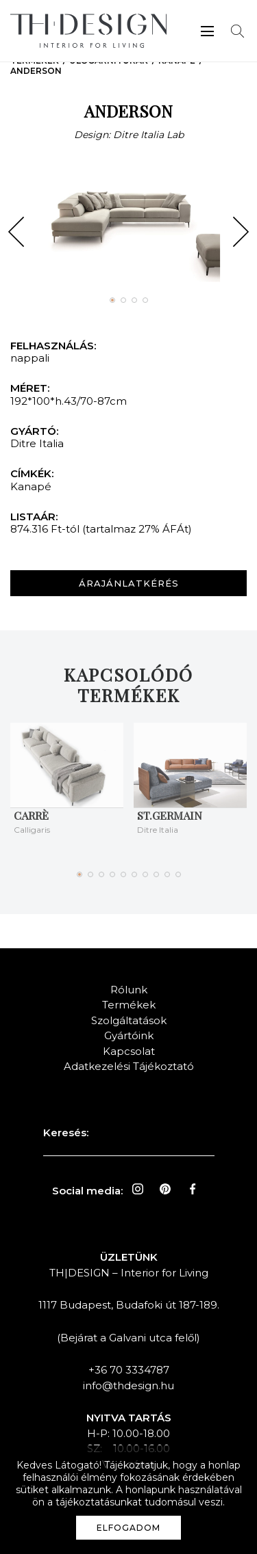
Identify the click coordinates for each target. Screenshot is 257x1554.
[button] (16, 232)
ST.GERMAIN (169, 815)
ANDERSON (36, 71)
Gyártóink (129, 1035)
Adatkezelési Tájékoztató (129, 1066)
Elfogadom (128, 1528)
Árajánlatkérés (129, 583)
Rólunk (128, 989)
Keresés (237, 31)
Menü (207, 31)
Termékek (129, 1004)
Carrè (31, 815)
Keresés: (65, 1132)
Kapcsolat (129, 1051)
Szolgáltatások (129, 1020)
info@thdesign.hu (128, 1385)
